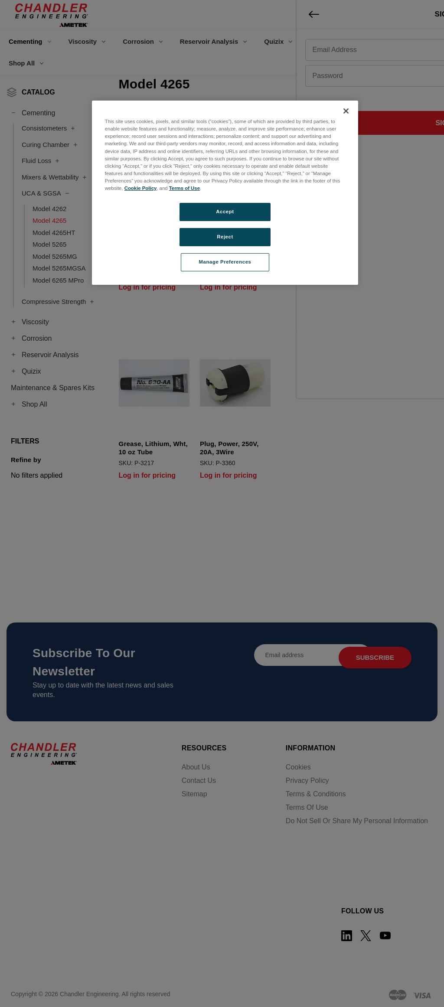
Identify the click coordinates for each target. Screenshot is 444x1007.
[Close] (346, 111)
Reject (225, 236)
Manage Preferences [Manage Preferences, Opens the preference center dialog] (225, 261)
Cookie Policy (140, 188)
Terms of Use (184, 188)
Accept (225, 211)
